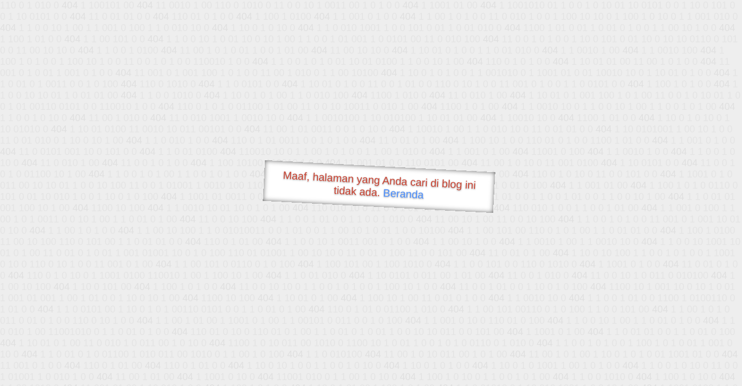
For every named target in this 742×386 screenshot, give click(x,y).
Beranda (403, 194)
